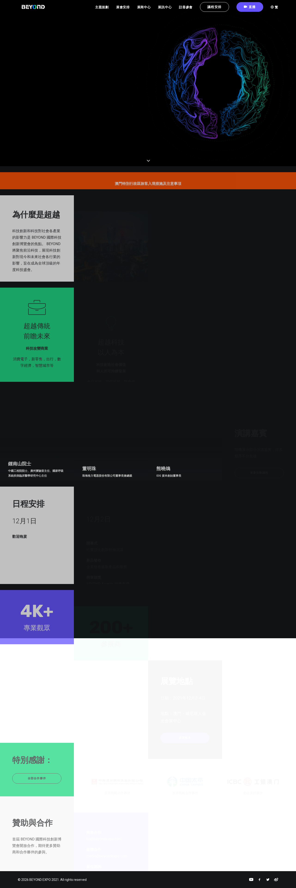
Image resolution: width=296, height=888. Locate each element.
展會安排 (123, 9)
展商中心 (144, 9)
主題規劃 (102, 9)
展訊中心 (165, 9)
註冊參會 (186, 9)
